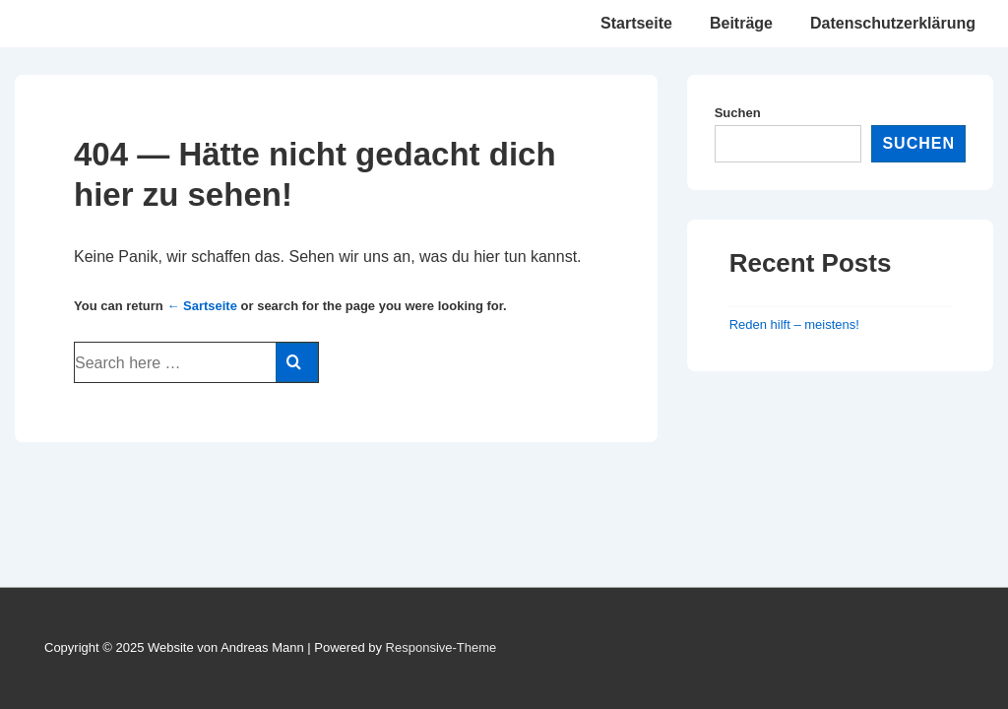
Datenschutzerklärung (893, 23)
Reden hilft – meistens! (794, 324)
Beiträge (741, 23)
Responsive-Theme (441, 647)
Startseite (636, 23)
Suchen (738, 112)
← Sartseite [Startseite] (201, 305)
